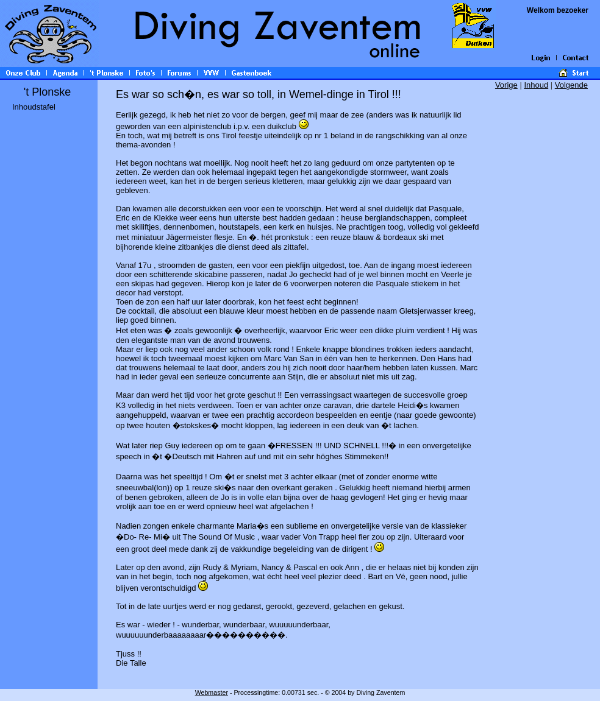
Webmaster (211, 692)
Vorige (506, 85)
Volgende (571, 85)
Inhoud (536, 85)
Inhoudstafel (33, 106)
